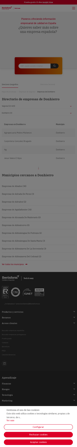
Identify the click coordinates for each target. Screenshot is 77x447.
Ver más (10, 420)
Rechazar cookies (38, 434)
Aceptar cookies (38, 442)
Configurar (38, 427)
